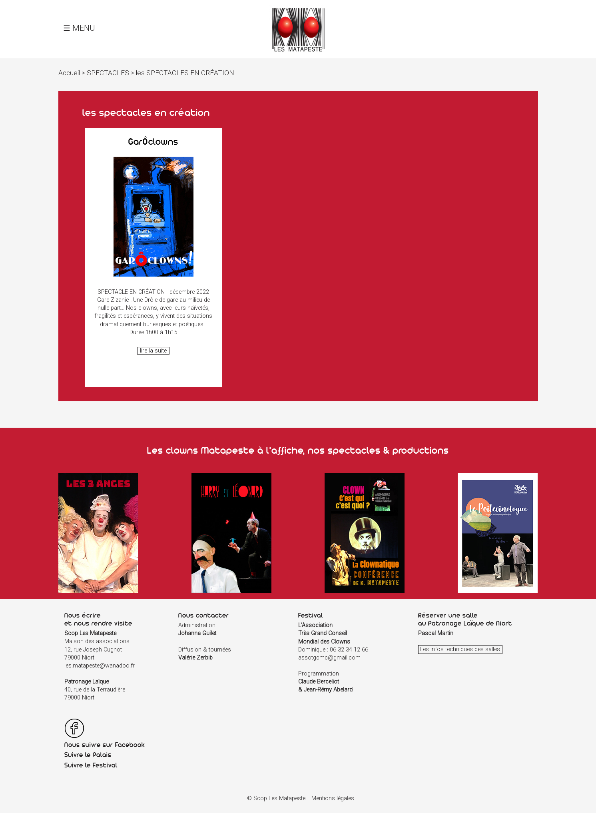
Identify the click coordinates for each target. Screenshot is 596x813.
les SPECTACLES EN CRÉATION (185, 73)
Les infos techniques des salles (460, 649)
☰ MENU (79, 28)
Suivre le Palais (88, 755)
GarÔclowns (153, 141)
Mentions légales (332, 798)
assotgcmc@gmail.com (329, 657)
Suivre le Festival (91, 765)
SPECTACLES (108, 73)
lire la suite (153, 350)
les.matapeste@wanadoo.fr (99, 665)
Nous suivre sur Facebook (104, 745)
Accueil (69, 73)
